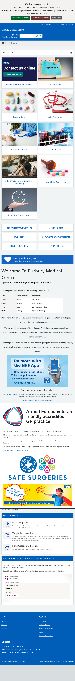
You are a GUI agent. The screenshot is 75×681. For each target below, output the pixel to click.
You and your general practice (13, 394)
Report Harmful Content (19, 227)
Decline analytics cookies (40, 18)
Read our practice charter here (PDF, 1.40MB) (37, 400)
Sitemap (4, 625)
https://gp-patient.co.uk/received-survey (16, 450)
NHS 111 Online (56, 246)
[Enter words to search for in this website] (27, 36)
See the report (11, 595)
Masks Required (13, 53)
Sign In (3, 621)
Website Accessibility (46, 628)
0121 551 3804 (58, 25)
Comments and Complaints (56, 236)
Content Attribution (46, 636)
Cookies (41, 632)
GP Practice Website (47, 661)
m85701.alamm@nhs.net (24, 653)
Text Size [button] (70, 25)
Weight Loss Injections (23, 533)
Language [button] (46, 25)
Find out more (56, 18)
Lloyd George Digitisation (25, 546)
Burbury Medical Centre (12, 30)
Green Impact (56, 227)
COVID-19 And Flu (19, 246)
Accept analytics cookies (20, 18)
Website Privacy (44, 625)
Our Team (19, 236)
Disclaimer (42, 621)
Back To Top (5, 628)
